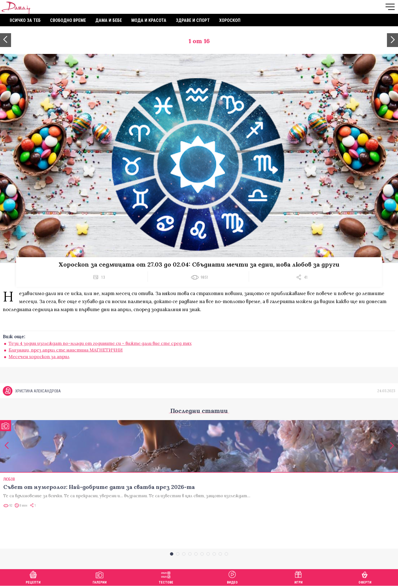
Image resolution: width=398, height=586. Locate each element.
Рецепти (33, 576)
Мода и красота (148, 20)
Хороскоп (229, 20)
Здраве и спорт (193, 20)
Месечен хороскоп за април (39, 356)
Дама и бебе (108, 20)
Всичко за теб (25, 20)
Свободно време (68, 20)
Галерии (100, 576)
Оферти (364, 576)
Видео (232, 576)
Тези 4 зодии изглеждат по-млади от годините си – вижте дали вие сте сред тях (100, 343)
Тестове (166, 576)
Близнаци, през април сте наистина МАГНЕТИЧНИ (66, 350)
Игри (298, 576)
